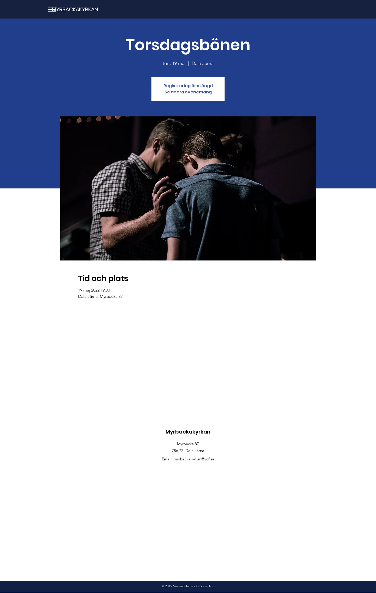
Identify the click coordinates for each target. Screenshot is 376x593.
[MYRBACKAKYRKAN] (74, 9)
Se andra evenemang (188, 92)
